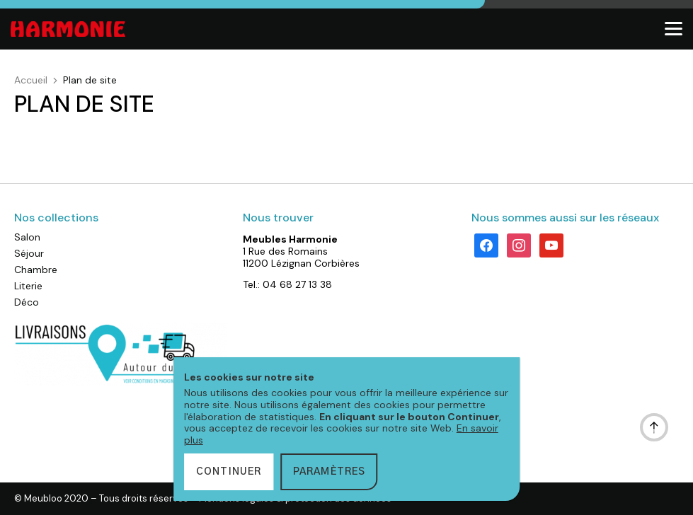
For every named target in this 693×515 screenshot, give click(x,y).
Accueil (30, 80)
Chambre (35, 269)
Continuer (229, 472)
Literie (28, 285)
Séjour (29, 253)
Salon (27, 237)
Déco (26, 302)
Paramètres (329, 472)
